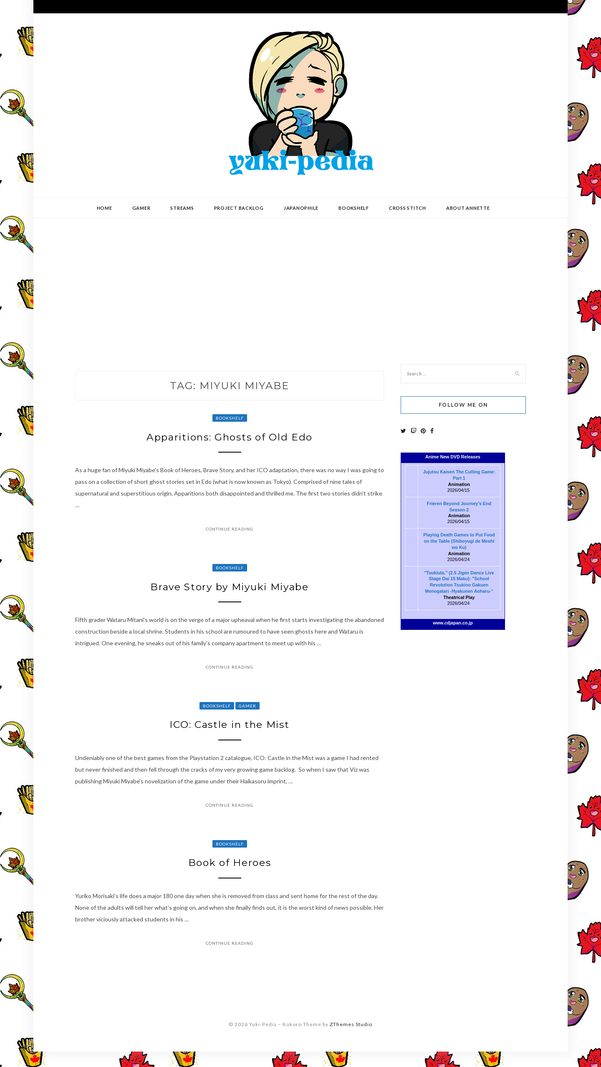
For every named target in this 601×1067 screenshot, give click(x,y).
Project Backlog (239, 208)
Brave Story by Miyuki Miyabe (230, 592)
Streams (182, 208)
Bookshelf (353, 208)
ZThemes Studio (351, 1040)
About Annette (468, 208)
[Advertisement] (300, 284)
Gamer (141, 208)
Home (104, 208)
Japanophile (301, 208)
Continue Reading (229, 532)
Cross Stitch (407, 208)
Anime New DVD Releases (452, 456)
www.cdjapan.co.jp (453, 622)
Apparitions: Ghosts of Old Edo (229, 438)
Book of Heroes (230, 876)
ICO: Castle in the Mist (229, 734)
